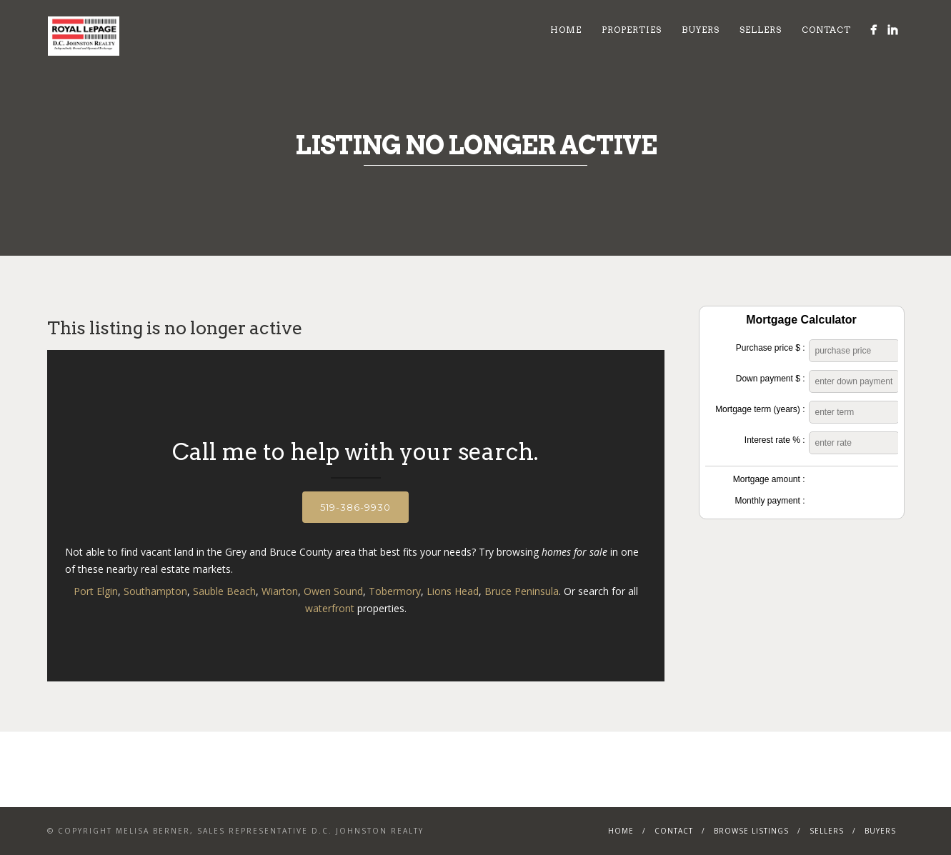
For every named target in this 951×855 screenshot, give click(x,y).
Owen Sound (333, 591)
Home (566, 29)
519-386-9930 (355, 507)
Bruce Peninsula (521, 591)
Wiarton (280, 591)
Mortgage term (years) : (760, 409)
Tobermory (395, 591)
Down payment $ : (770, 379)
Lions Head (453, 591)
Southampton (155, 591)
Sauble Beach (224, 591)
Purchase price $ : (770, 348)
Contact (826, 29)
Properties (632, 29)
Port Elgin (96, 591)
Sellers (761, 29)
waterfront (329, 608)
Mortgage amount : (769, 479)
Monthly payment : (770, 501)
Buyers (701, 29)
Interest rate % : (775, 440)
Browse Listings (751, 831)
